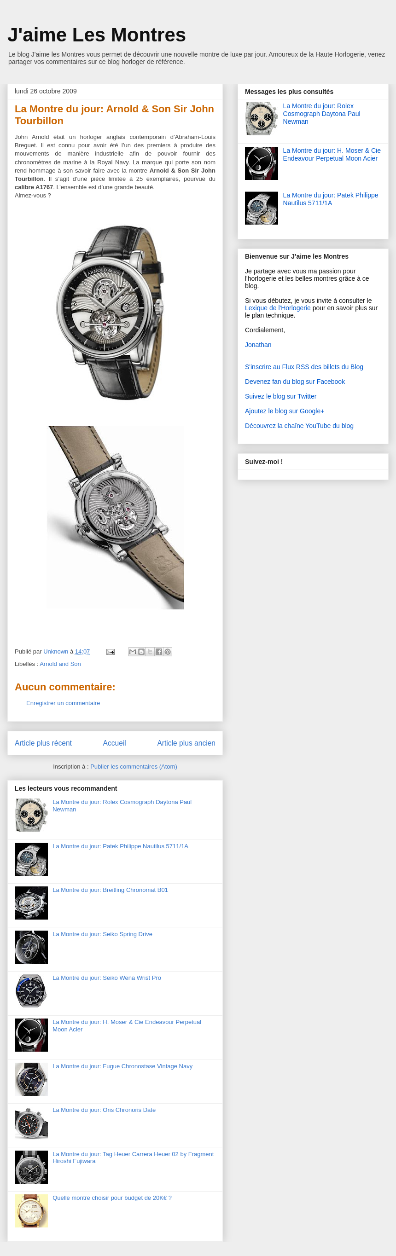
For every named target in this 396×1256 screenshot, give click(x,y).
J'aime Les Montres (96, 35)
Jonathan (258, 344)
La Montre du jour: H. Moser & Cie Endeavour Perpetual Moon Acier (332, 154)
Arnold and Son (60, 663)
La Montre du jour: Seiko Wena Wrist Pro (106, 977)
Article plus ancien (186, 743)
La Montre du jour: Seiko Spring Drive (102, 934)
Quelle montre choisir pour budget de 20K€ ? (112, 1197)
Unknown (56, 651)
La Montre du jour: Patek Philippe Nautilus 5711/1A (120, 846)
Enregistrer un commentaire (63, 703)
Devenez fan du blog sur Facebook (295, 381)
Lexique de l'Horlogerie (278, 308)
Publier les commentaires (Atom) (133, 766)
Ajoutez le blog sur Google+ (284, 411)
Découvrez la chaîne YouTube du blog (299, 425)
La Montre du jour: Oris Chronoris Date (104, 1109)
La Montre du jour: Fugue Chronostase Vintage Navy (122, 1066)
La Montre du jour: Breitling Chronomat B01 (110, 889)
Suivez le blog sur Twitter (280, 396)
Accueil (114, 743)
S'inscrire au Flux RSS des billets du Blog (304, 366)
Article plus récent (43, 743)
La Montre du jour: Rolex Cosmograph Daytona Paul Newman (322, 113)
